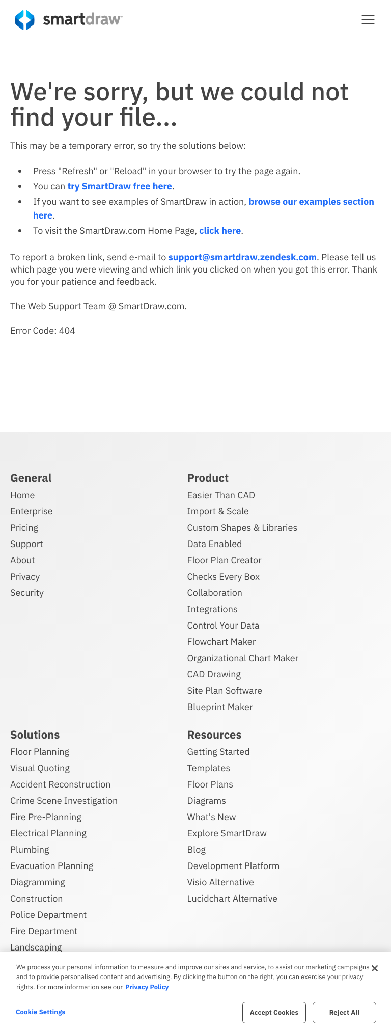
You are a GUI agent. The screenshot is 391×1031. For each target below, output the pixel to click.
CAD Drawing (214, 673)
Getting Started (218, 750)
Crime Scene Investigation (64, 799)
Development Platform (233, 864)
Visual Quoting (40, 766)
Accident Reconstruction (60, 783)
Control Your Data (223, 624)
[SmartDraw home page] (69, 20)
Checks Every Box (223, 575)
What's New (211, 815)
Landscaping (36, 946)
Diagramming (37, 880)
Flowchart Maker (221, 640)
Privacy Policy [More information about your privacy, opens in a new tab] (147, 987)
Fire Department (43, 929)
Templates (209, 766)
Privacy (25, 575)
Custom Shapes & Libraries (242, 526)
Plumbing (29, 848)
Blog (196, 848)
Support (26, 542)
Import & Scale (218, 510)
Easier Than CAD (221, 493)
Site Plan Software (224, 689)
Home (22, 493)
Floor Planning (39, 750)
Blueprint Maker (220, 705)
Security (27, 591)
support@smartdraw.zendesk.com (243, 257)
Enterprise (31, 510)
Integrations (212, 607)
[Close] (375, 968)
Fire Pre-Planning (45, 815)
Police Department (48, 913)
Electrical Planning (48, 831)
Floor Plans (210, 783)
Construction (36, 897)
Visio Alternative (220, 880)
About (22, 558)
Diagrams (206, 799)
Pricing (24, 526)
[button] (368, 19)
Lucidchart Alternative (232, 897)
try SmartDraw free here (119, 186)
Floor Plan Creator (224, 558)
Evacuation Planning (51, 864)
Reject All (344, 1012)
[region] (195, 991)
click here (220, 230)
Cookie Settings (40, 1012)
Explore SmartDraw (227, 831)
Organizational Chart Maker (243, 656)
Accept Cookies (274, 1012)
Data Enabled (214, 542)
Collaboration (214, 591)
